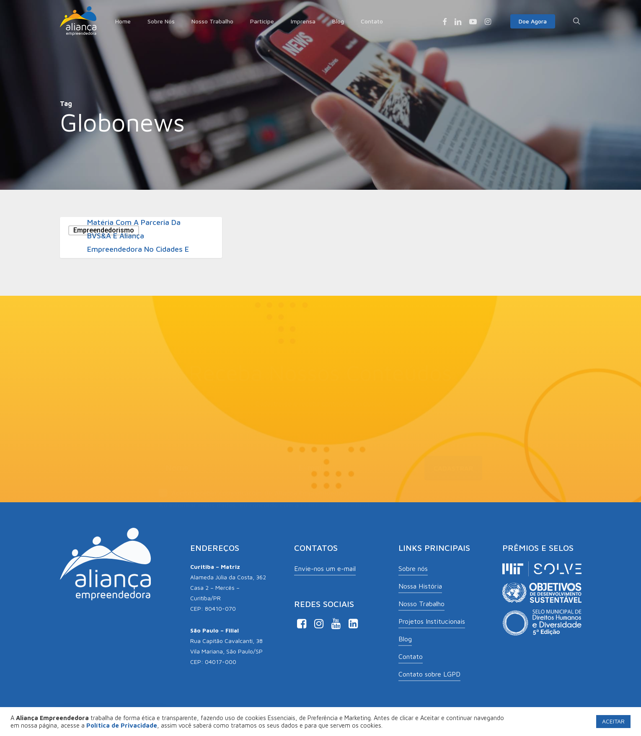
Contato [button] (410, 656)
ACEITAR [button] (613, 721)
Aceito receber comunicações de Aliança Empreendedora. (254, 490)
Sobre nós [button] (413, 568)
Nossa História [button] (420, 586)
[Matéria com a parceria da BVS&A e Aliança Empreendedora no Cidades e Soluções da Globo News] (141, 237)
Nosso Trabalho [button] (421, 603)
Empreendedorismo (103, 230)
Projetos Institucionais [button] (431, 621)
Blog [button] (405, 639)
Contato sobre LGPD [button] (429, 674)
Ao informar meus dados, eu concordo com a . (267, 501)
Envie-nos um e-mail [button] (325, 568)
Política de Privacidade (337, 501)
